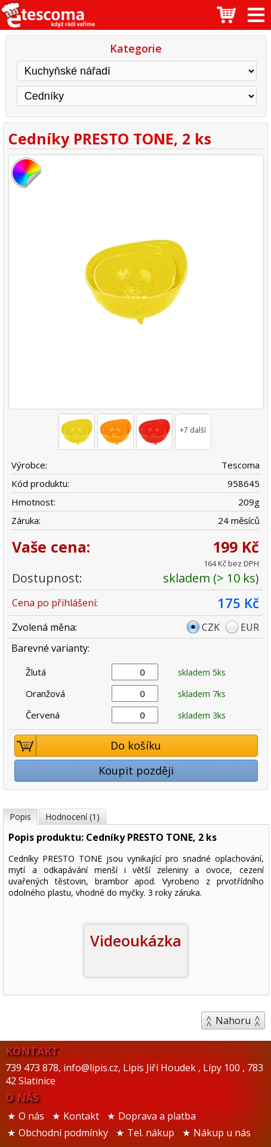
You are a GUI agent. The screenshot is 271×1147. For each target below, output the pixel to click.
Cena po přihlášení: (55, 602)
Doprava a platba (157, 1116)
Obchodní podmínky (63, 1132)
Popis (20, 816)
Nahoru (233, 1020)
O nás (31, 1116)
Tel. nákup (150, 1132)
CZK (211, 627)
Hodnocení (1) (72, 816)
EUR (250, 627)
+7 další (193, 430)
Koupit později (136, 770)
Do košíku (88, 745)
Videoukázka (135, 940)
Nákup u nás (222, 1132)
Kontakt (81, 1116)
